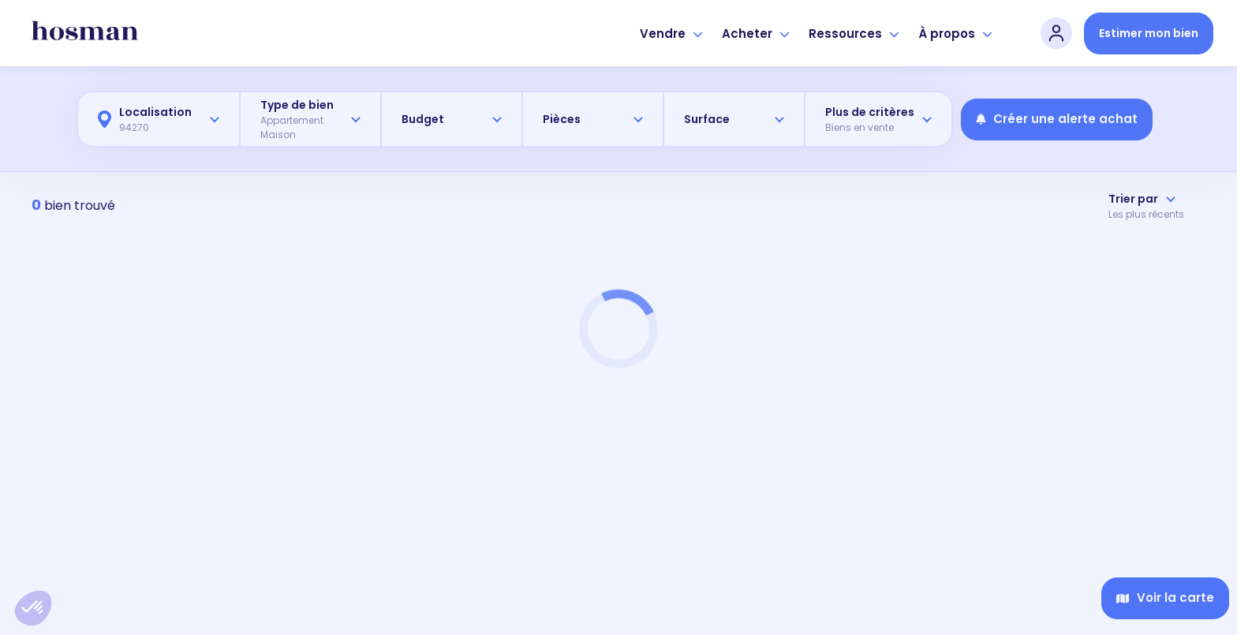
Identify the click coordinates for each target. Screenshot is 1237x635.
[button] (33, 608)
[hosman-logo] (85, 33)
